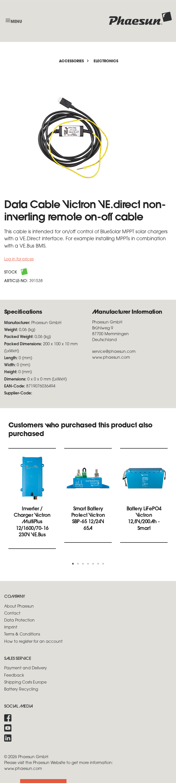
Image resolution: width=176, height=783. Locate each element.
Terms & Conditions (22, 634)
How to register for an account (33, 642)
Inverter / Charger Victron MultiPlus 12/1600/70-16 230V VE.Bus (32, 522)
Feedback (14, 675)
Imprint (10, 627)
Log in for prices (19, 259)
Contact (12, 613)
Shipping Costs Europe (25, 682)
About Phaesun (19, 606)
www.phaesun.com (23, 769)
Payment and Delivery (25, 668)
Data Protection (19, 620)
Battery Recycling (21, 689)
